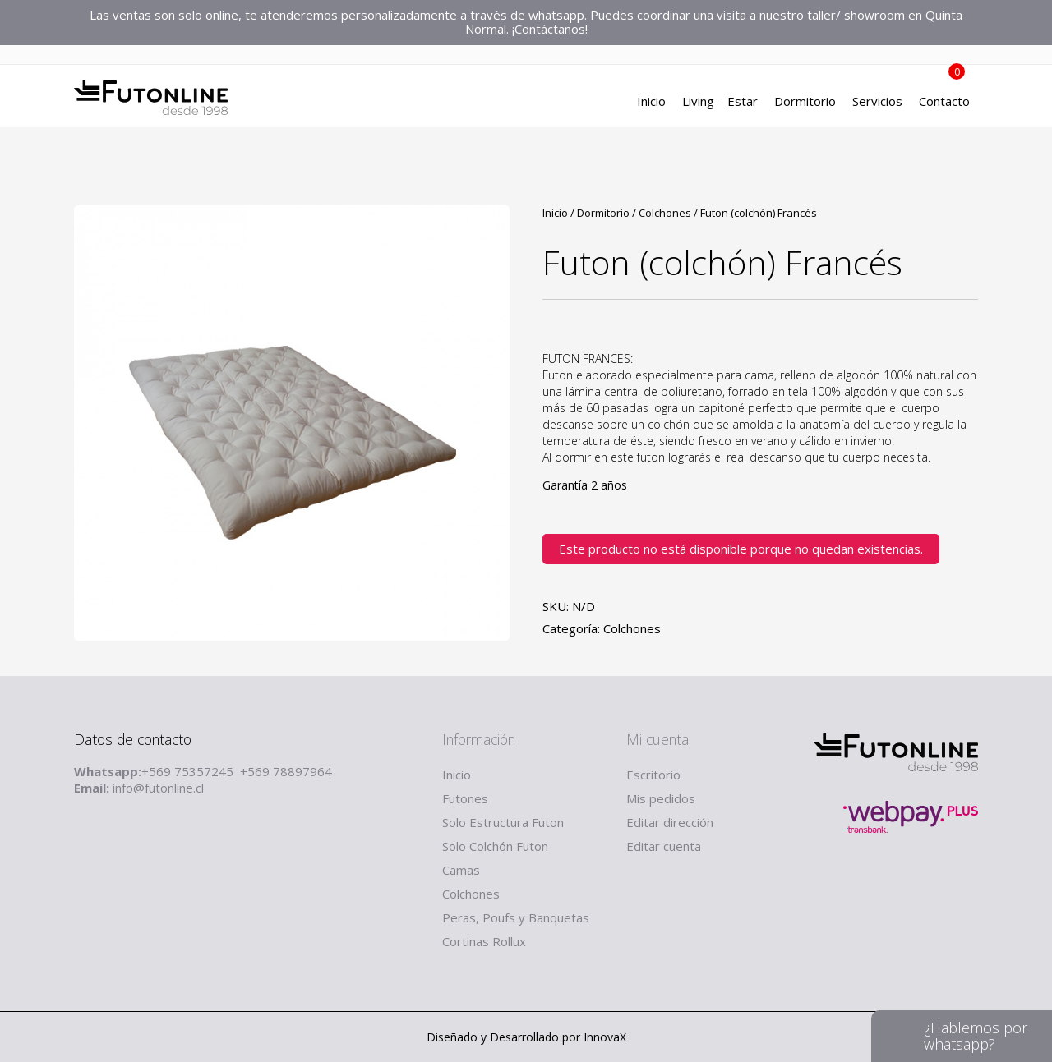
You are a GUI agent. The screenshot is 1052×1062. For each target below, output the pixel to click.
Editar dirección (669, 822)
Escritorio (653, 774)
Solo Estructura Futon (503, 822)
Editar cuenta (663, 846)
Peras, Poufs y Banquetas (515, 917)
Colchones (665, 212)
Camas (461, 870)
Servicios (877, 102)
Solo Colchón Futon (495, 846)
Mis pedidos (660, 798)
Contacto (944, 102)
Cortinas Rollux (484, 941)
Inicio (651, 102)
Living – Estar (720, 102)
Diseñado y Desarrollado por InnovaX (526, 1037)
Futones (465, 798)
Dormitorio (805, 102)
